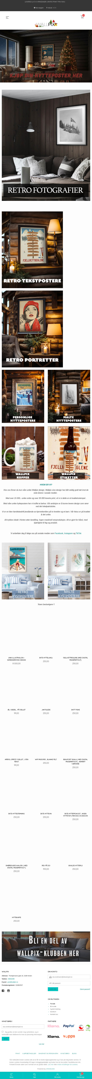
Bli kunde (53, 1006)
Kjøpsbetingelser (29, 1053)
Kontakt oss (54, 1014)
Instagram (68, 533)
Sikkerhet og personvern (48, 1053)
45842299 (11, 979)
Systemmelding (55, 1009)
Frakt (17, 1053)
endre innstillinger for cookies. (67, 1064)
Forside (52, 1003)
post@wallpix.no (13, 982)
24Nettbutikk (50, 1069)
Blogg (74, 1053)
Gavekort (53, 1011)
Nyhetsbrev (65, 1053)
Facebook (59, 533)
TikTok (78, 533)
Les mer (41, 1044)
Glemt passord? (85, 989)
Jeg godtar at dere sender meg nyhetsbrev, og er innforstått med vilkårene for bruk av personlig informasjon (22, 1033)
